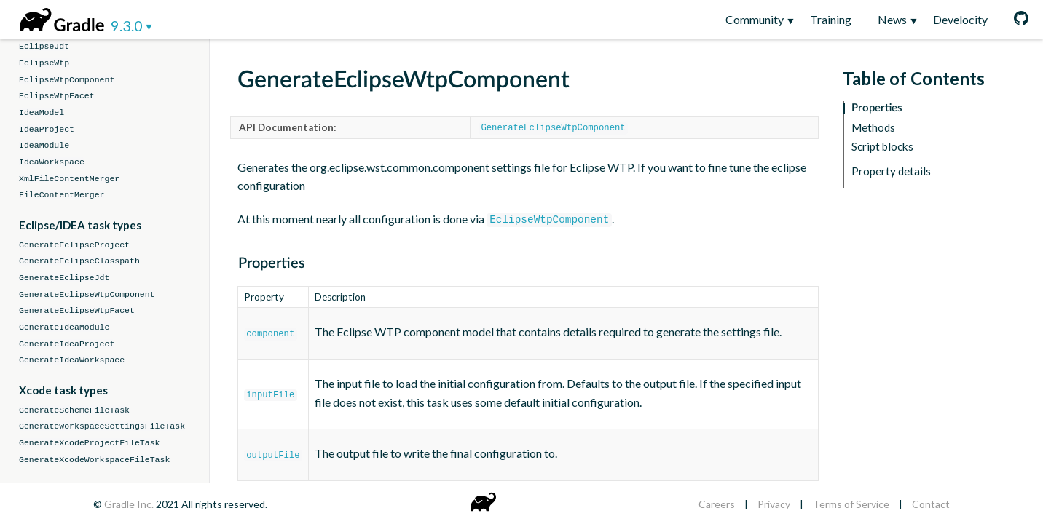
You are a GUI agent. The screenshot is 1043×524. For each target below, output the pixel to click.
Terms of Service (851, 504)
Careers (716, 504)
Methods (873, 127)
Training (830, 19)
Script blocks (882, 146)
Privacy (773, 504)
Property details (891, 171)
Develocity (960, 19)
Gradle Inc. (130, 504)
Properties (876, 108)
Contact (931, 504)
